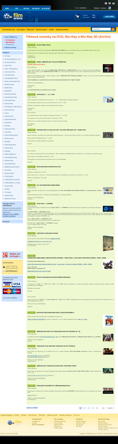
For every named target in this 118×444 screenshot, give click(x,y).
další (110, 408)
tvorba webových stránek (110, 433)
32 (103, 408)
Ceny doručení (21, 29)
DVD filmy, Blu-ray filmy (105, 424)
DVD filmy (79, 426)
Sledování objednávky (62, 29)
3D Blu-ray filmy (80, 423)
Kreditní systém (58, 428)
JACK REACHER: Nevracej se (36, 355)
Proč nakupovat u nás (8, 29)
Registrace (103, 8)
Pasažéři (30, 395)
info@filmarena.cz (11, 271)
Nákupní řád (30, 29)
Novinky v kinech (103, 426)
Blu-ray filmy (79, 424)
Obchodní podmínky (41, 29)
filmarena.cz (93, 433)
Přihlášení (96, 8)
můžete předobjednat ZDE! (40, 241)
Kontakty (51, 29)
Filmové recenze (103, 423)
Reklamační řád (58, 424)
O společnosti (36, 421)
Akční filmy (77, 415)
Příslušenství (10, 44)
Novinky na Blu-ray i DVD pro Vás (108, 428)
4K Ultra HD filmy (81, 421)
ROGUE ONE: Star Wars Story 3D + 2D (38, 375)
